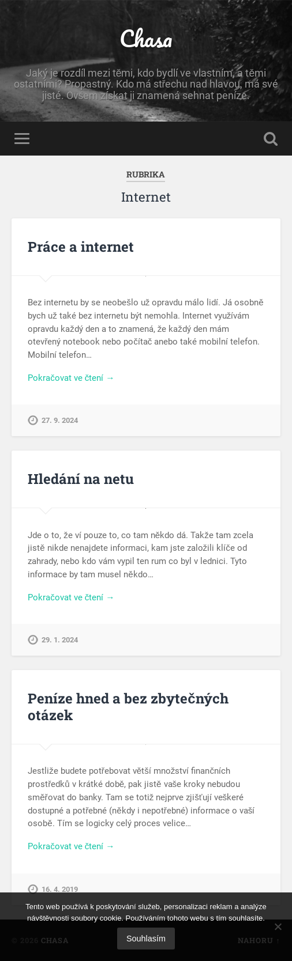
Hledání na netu (81, 479)
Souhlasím (146, 938)
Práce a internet (81, 246)
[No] (277, 926)
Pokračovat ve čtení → (71, 378)
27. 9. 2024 (60, 420)
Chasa (145, 38)
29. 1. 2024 (60, 639)
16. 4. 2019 (60, 889)
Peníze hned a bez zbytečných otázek (128, 706)
